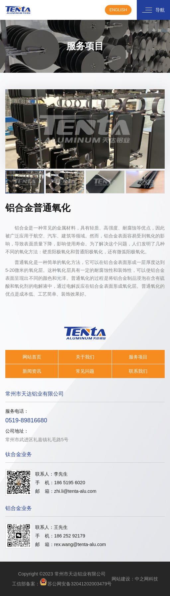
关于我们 (85, 357)
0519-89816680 (26, 420)
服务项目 (138, 357)
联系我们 (138, 371)
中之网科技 (146, 578)
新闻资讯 (32, 371)
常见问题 (85, 371)
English (118, 10)
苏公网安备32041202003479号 (79, 583)
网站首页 (32, 357)
